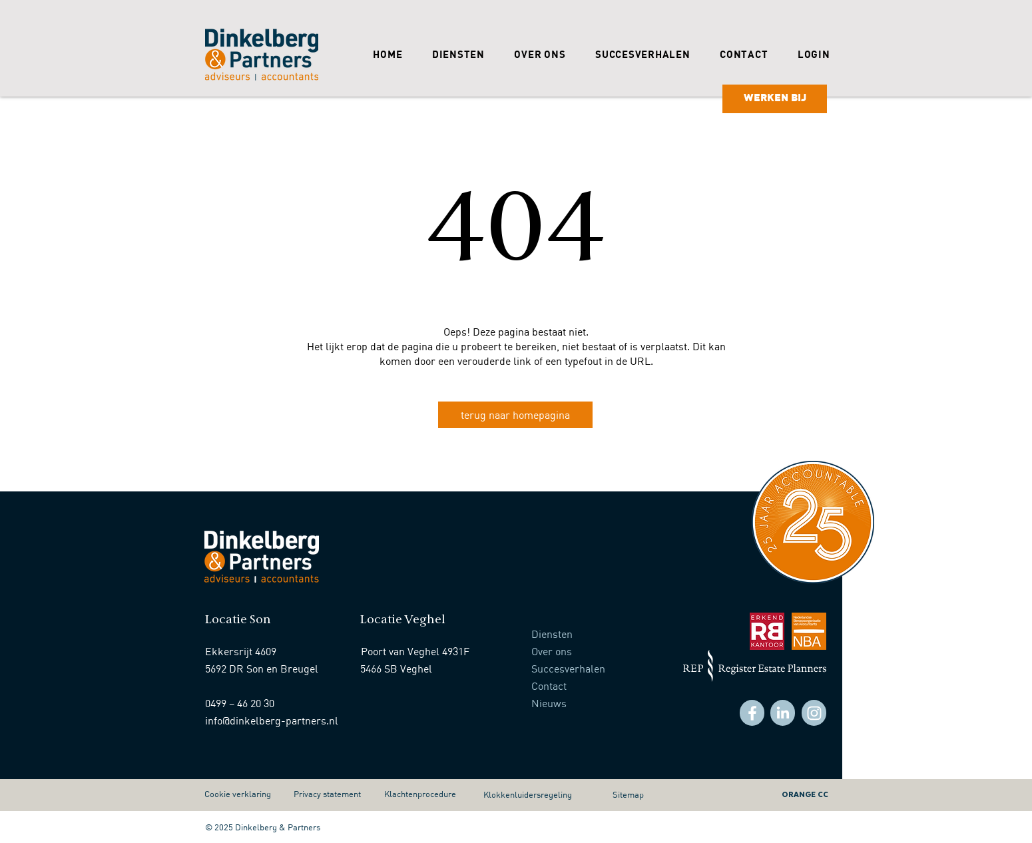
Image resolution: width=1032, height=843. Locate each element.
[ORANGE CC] (771, 793)
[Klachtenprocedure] (424, 793)
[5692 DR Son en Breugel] (272, 668)
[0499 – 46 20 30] (272, 703)
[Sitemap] (637, 794)
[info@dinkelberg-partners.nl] (272, 720)
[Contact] (598, 686)
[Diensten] (592, 634)
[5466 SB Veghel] (427, 668)
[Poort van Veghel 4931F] (422, 651)
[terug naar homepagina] (515, 415)
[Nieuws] (598, 703)
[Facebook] (752, 713)
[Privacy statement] (334, 793)
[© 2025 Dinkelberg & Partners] (266, 827)
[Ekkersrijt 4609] (252, 651)
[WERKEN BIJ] (774, 99)
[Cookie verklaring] (245, 793)
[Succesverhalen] (598, 668)
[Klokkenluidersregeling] (544, 794)
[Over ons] (592, 651)
